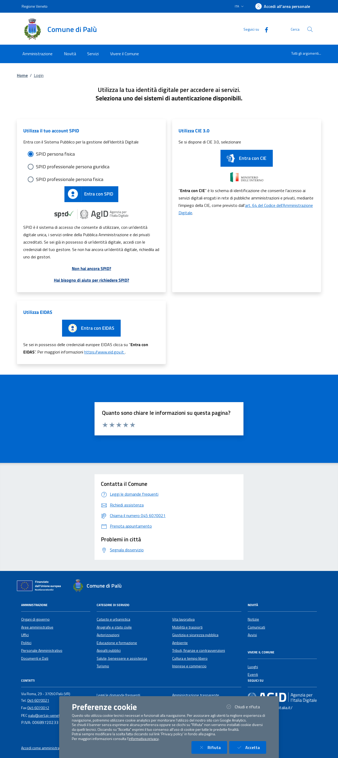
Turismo (103, 666)
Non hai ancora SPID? (91, 268)
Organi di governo (35, 619)
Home (22, 75)
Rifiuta (212, 747)
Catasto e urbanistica (113, 619)
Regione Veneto (35, 6)
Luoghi (253, 667)
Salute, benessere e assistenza (122, 658)
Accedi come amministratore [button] (43, 748)
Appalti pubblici (109, 650)
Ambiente (180, 643)
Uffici (25, 635)
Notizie (253, 619)
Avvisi (252, 635)
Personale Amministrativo (41, 650)
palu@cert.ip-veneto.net (48, 715)
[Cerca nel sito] (310, 29)
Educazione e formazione (117, 643)
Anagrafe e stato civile (114, 627)
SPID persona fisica (55, 153)
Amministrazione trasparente (195, 695)
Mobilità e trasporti (187, 627)
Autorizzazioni (108, 635)
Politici (26, 643)
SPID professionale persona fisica (69, 179)
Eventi (253, 674)
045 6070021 (38, 700)
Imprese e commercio (189, 666)
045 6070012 (38, 708)
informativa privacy (144, 739)
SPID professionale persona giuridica (72, 166)
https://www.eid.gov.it (104, 352)
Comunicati (256, 627)
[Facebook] (264, 29)
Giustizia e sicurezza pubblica (195, 635)
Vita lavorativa (183, 619)
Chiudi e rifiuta (245, 706)
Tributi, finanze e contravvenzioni (198, 650)
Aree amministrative (37, 627)
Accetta (251, 747)
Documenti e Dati (34, 658)
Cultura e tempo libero (190, 658)
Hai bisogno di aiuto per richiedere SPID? (91, 280)
